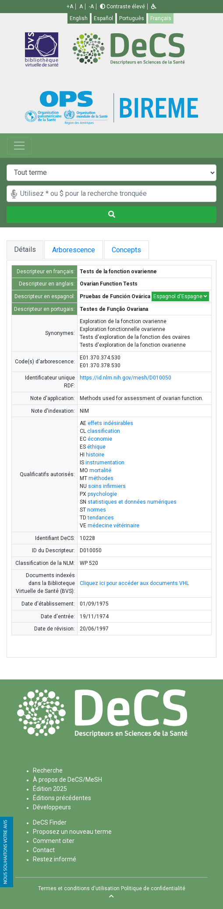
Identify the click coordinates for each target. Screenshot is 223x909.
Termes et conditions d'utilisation (79, 888)
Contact (44, 849)
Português (131, 18)
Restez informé (54, 859)
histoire (95, 455)
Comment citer (53, 840)
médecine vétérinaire (113, 525)
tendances (101, 518)
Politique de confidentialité (153, 888)
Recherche (48, 770)
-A (91, 6)
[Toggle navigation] (19, 145)
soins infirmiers (107, 486)
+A (70, 6)
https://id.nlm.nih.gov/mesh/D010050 (125, 378)
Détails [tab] (25, 249)
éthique (96, 447)
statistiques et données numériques (132, 502)
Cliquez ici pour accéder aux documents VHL (134, 583)
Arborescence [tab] (75, 250)
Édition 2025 (50, 788)
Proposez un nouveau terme (72, 831)
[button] (154, 6)
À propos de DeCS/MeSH (67, 779)
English (79, 18)
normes (96, 510)
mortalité (100, 470)
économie (100, 439)
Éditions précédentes (62, 797)
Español (103, 18)
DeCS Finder (50, 822)
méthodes (100, 478)
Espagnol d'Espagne (180, 296)
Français (160, 18)
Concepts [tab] (135, 250)
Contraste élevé (122, 6)
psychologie (102, 494)
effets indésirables (110, 423)
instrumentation (104, 463)
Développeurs (52, 807)
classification (103, 431)
